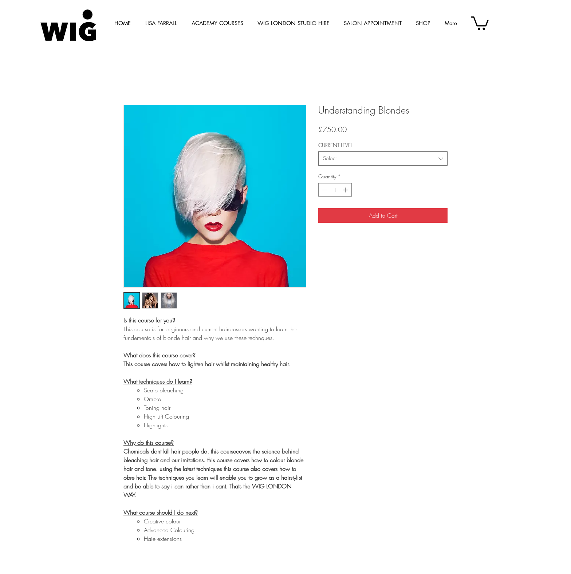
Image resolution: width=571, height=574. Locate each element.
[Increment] (346, 189)
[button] (480, 22)
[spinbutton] (335, 189)
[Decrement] (323, 189)
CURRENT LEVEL (335, 145)
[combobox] (383, 158)
